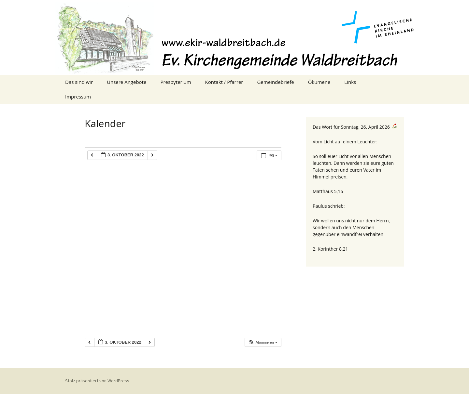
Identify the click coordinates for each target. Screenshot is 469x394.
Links (350, 82)
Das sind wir (79, 82)
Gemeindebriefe (275, 82)
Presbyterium (175, 82)
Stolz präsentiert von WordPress (97, 381)
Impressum (78, 96)
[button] (263, 342)
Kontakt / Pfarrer (224, 82)
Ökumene (319, 82)
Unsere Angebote (126, 82)
